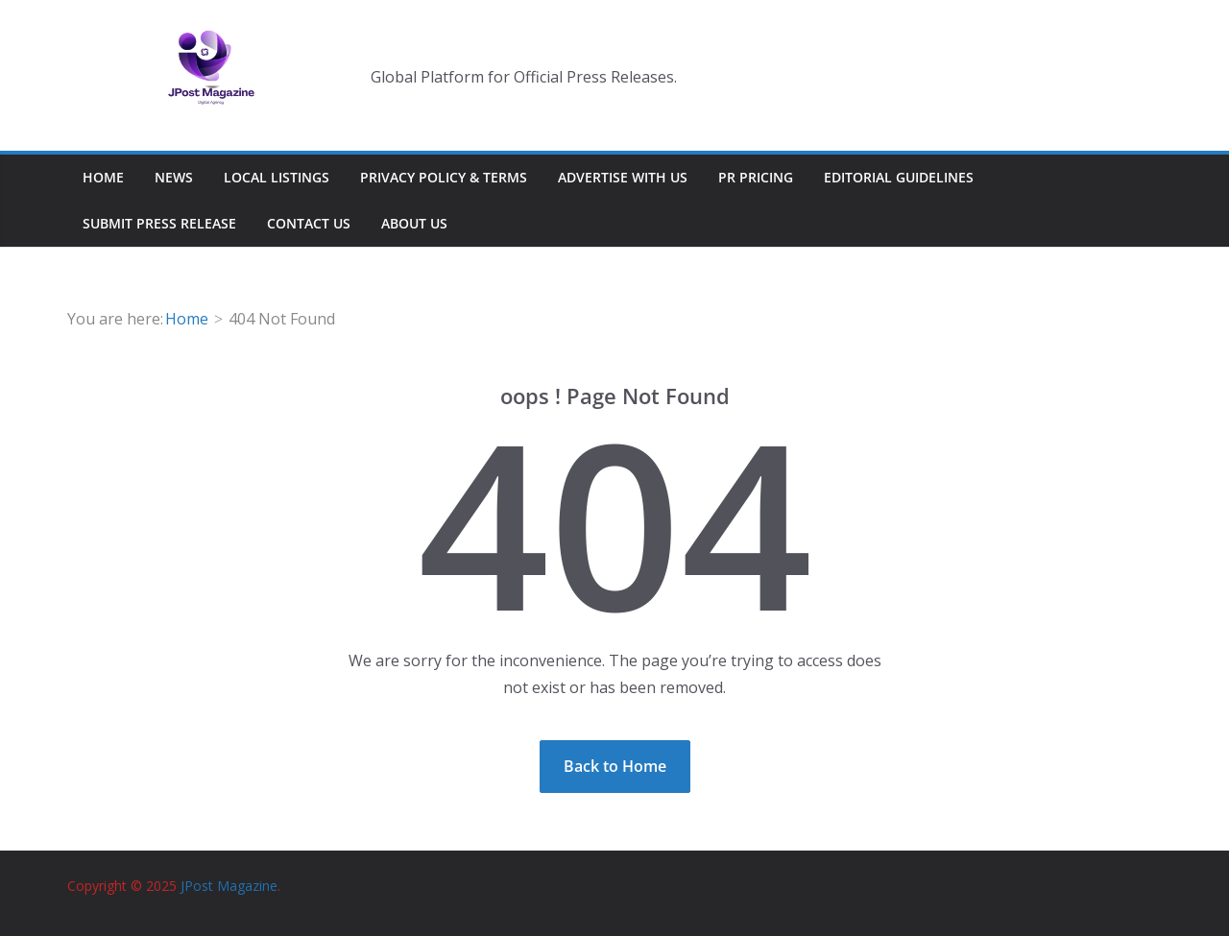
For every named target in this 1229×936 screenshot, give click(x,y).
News (174, 177)
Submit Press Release (159, 223)
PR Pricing (755, 177)
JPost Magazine (229, 885)
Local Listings (276, 177)
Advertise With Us (622, 177)
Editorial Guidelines (899, 177)
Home (103, 177)
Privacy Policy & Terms (443, 177)
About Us (414, 223)
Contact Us (308, 223)
